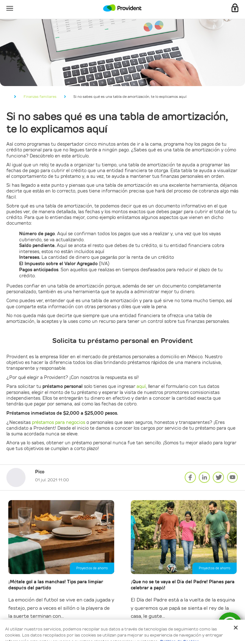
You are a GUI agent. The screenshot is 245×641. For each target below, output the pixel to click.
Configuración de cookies (97, 631)
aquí (141, 386)
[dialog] (122, 616)
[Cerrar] (236, 600)
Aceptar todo (149, 631)
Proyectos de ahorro (92, 568)
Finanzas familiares (40, 96)
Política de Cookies (179, 614)
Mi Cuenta (235, 8)
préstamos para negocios (58, 422)
